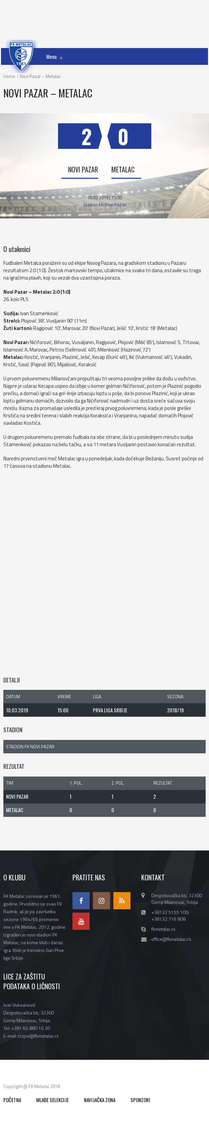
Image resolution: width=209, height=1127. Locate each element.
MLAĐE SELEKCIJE (52, 1099)
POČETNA (12, 1099)
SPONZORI (140, 1099)
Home (9, 76)
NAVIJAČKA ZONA (99, 1099)
